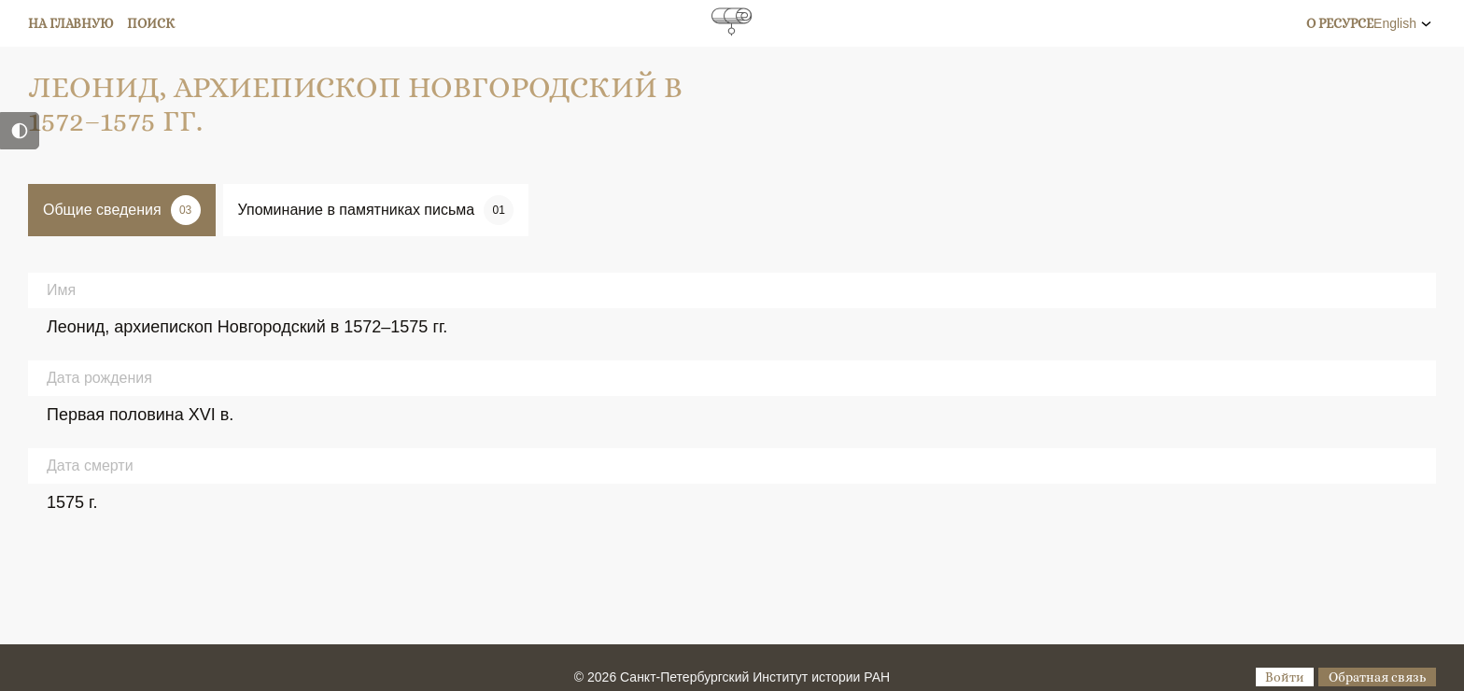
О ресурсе (1339, 23)
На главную (71, 23)
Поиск (151, 23)
